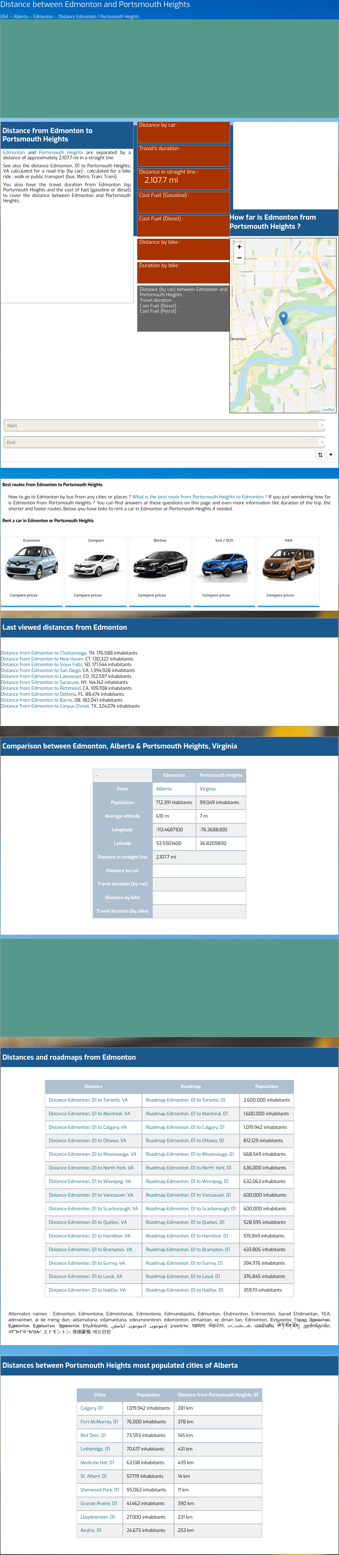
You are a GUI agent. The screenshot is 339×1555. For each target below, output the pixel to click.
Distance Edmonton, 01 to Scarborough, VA (93, 1209)
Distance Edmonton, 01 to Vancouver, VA (91, 1196)
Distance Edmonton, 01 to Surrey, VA (87, 1264)
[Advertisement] (169, 69)
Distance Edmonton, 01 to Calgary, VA (88, 1128)
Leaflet (328, 410)
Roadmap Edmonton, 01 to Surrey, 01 (184, 1264)
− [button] (239, 258)
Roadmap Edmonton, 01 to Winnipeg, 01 (187, 1182)
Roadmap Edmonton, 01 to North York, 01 (188, 1168)
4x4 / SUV (224, 569)
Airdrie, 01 (91, 1531)
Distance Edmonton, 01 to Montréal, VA (89, 1114)
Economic (32, 569)
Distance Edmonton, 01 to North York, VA (91, 1168)
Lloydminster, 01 (98, 1518)
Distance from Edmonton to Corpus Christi (45, 707)
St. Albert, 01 (94, 1477)
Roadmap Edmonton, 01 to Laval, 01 (183, 1277)
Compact (96, 569)
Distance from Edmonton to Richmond (41, 689)
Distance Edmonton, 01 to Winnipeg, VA (90, 1182)
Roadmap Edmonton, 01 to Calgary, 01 (185, 1128)
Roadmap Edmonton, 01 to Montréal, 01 (187, 1114)
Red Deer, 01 (93, 1436)
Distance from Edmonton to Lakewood (41, 677)
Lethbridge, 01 (95, 1450)
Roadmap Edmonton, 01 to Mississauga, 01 (190, 1155)
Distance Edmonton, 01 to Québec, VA (88, 1223)
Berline (160, 569)
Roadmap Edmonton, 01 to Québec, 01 (185, 1223)
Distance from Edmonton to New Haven (42, 660)
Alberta (164, 790)
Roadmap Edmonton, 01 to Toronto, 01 (185, 1101)
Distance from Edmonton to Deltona (38, 695)
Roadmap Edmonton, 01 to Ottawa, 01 (185, 1141)
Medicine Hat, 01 (97, 1463)
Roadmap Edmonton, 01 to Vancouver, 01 (188, 1196)
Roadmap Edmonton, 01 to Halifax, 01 (184, 1291)
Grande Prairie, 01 (99, 1504)
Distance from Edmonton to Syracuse (40, 683)
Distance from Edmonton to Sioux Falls (41, 665)
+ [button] (239, 247)
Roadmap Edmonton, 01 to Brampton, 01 (188, 1250)
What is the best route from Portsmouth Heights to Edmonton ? (200, 498)
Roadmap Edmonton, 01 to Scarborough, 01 (191, 1209)
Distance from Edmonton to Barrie (37, 701)
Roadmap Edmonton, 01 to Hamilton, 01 (187, 1237)
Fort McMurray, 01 (99, 1422)
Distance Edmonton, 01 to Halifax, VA (87, 1291)
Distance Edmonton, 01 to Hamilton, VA (89, 1237)
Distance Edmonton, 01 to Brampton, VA (90, 1250)
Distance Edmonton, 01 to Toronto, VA (88, 1101)
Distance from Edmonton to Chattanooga (43, 654)
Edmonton (14, 152)
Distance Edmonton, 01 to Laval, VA (85, 1277)
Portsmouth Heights (61, 152)
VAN (288, 569)
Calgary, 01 (92, 1409)
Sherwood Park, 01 (100, 1491)
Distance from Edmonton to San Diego (41, 671)
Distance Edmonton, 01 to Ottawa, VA (87, 1141)
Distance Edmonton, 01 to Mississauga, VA (92, 1155)
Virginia (208, 790)
